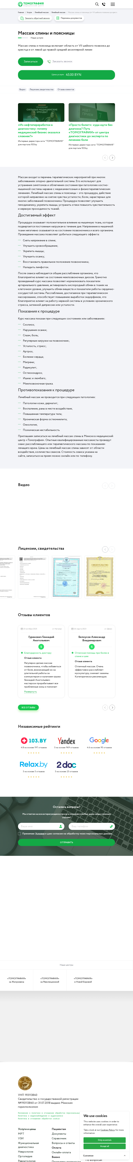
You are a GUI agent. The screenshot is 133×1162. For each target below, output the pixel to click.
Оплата (56, 1148)
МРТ (21, 1134)
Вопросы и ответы (63, 1143)
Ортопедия (25, 1156)
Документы (59, 1134)
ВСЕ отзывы (28, 707)
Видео (22, 89)
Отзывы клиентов (66, 89)
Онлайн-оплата (61, 1153)
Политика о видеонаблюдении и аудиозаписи (40, 1116)
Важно (56, 1157)
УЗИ (21, 1139)
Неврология (25, 1152)
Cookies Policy (108, 1130)
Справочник (59, 1139)
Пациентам (59, 1129)
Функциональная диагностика (28, 1145)
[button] (112, 549)
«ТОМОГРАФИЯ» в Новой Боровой (83, 980)
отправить (66, 842)
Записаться (30, 62)
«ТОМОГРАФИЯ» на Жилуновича (16, 980)
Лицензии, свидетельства (41, 89)
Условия (40, 834)
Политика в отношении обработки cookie (39, 1119)
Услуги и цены (27, 1129)
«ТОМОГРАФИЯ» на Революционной (49, 980)
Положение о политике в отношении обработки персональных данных (53, 1113)
